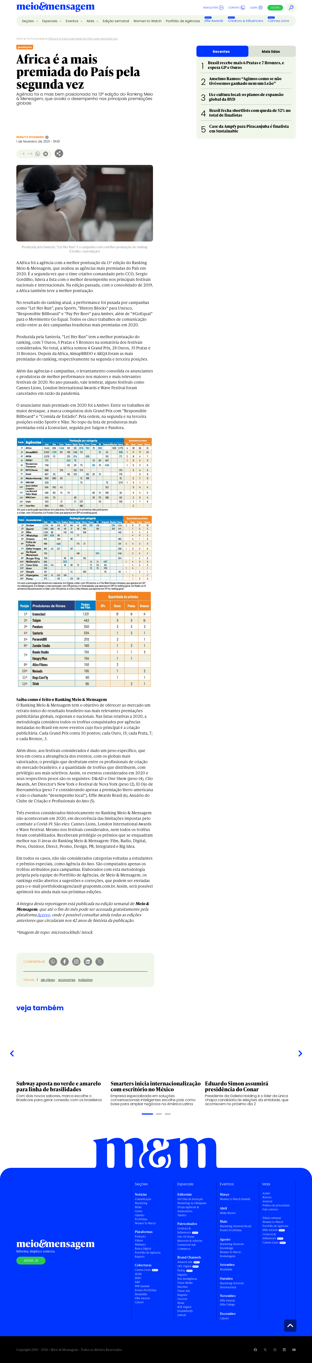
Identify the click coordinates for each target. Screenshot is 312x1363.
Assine (275, 7)
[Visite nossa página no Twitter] (265, 1350)
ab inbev (48, 979)
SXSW (138, 1274)
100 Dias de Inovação (190, 1199)
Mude (180, 1303)
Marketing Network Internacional (232, 1285)
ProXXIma (141, 1219)
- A (22, 154)
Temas (28, 979)
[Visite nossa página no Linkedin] (284, 1350)
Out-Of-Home (185, 1237)
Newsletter (213, 7)
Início (20, 39)
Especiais (50, 21)
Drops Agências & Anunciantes (188, 1209)
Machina (182, 1287)
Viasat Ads (183, 1291)
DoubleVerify (185, 1311)
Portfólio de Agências (183, 21)
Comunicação (36, 39)
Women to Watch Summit (235, 1199)
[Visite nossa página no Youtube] (294, 1350)
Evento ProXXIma (145, 1290)
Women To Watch (145, 1223)
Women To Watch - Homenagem (231, 1254)
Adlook (181, 1315)
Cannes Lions (278, 21)
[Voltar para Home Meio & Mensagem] (55, 7)
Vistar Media (185, 1283)
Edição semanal (116, 21)
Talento (181, 1215)
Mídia (138, 1207)
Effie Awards (213, 21)
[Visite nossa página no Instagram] (274, 1350)
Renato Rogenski (30, 137)
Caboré (139, 1302)
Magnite (182, 1295)
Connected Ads (186, 1245)
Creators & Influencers (245, 21)
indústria (85, 979)
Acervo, (44, 914)
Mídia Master (228, 1213)
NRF (137, 1282)
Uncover (182, 1299)
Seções (28, 21)
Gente (138, 1211)
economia (66, 979)
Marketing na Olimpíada (191, 1203)
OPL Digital (184, 1266)
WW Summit (142, 1286)
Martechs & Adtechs (189, 1241)
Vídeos (139, 1240)
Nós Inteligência (187, 1279)
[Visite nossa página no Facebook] (255, 1350)
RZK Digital (184, 1307)
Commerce (183, 1249)
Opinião (139, 1215)
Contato (236, 7)
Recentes (221, 51)
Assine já (31, 1260)
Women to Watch (147, 21)
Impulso (182, 1275)
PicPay (181, 1270)
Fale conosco (270, 1209)
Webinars (140, 1244)
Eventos (72, 21)
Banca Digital (143, 1248)
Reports (139, 1256)
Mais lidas (271, 51)
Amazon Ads (184, 1262)
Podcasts (140, 1236)
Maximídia (141, 1294)
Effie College (227, 1304)
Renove (267, 1197)
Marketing (141, 1203)
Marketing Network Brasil (235, 1226)
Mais (91, 21)
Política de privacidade (276, 1205)
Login (256, 7)
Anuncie (267, 1201)
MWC (138, 1278)
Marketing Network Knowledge (232, 1246)
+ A (30, 154)
